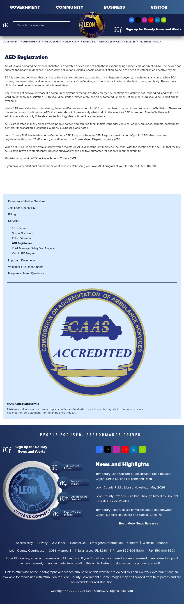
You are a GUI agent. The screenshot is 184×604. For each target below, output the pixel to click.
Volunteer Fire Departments (25, 266)
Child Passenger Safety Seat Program (33, 248)
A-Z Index (59, 542)
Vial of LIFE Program (23, 253)
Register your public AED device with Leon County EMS (40, 158)
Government (25, 7)
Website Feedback (156, 542)
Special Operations (22, 233)
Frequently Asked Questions (26, 273)
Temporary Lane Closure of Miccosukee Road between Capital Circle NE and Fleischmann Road (134, 476)
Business (114, 7)
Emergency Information (106, 542)
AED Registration (22, 243)
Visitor (159, 7)
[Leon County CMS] (92, 25)
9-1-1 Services (20, 228)
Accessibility (24, 542)
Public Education (21, 238)
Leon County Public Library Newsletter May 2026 (130, 487)
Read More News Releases (138, 523)
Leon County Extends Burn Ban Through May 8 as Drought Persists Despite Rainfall (137, 498)
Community (69, 7)
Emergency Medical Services (26, 201)
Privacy (42, 542)
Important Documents (22, 260)
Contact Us (78, 542)
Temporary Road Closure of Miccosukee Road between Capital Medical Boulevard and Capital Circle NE (134, 512)
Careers (132, 542)
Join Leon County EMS (23, 207)
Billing (12, 214)
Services (13, 220)
